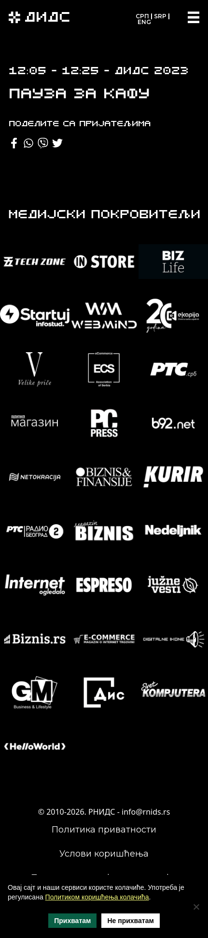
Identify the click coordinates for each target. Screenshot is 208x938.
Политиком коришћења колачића (97, 897)
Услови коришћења (104, 853)
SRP (160, 16)
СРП (142, 16)
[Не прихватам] (196, 907)
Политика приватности (104, 829)
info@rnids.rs (146, 811)
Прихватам (72, 921)
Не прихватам (130, 921)
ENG (144, 22)
